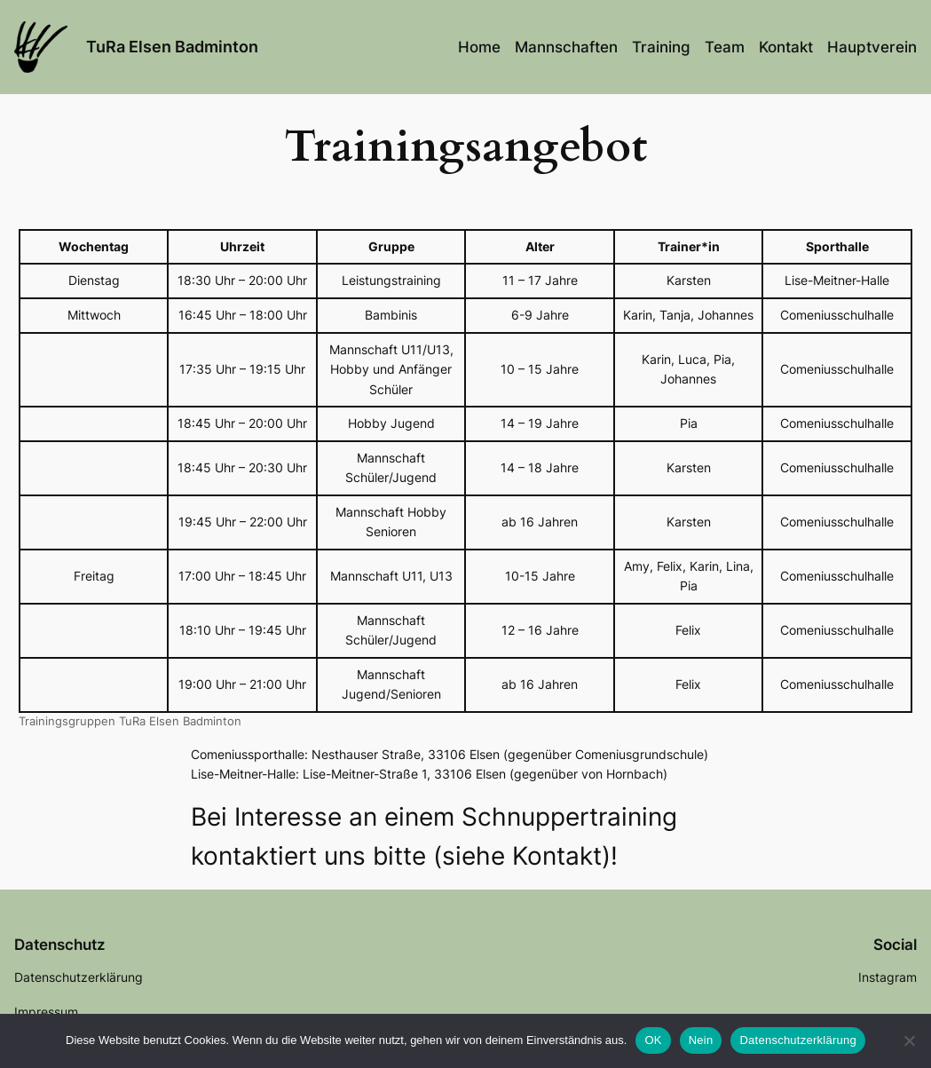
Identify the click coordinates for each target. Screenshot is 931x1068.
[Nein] (909, 1040)
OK (652, 1040)
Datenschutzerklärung (797, 1040)
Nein (701, 1040)
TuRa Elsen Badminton (172, 46)
